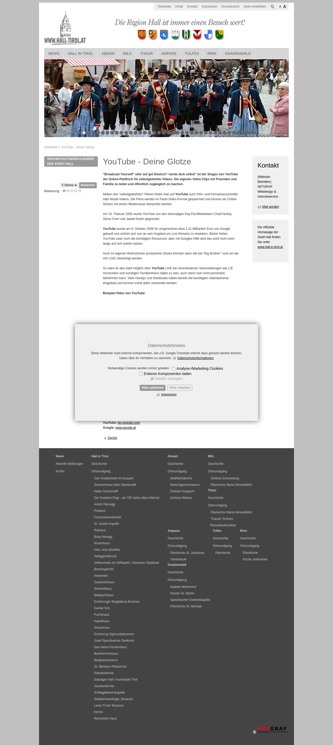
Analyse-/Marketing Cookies (199, 368)
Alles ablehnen (153, 388)
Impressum (168, 394)
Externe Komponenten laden (167, 374)
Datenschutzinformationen (195, 358)
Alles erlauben (179, 388)
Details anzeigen (169, 379)
